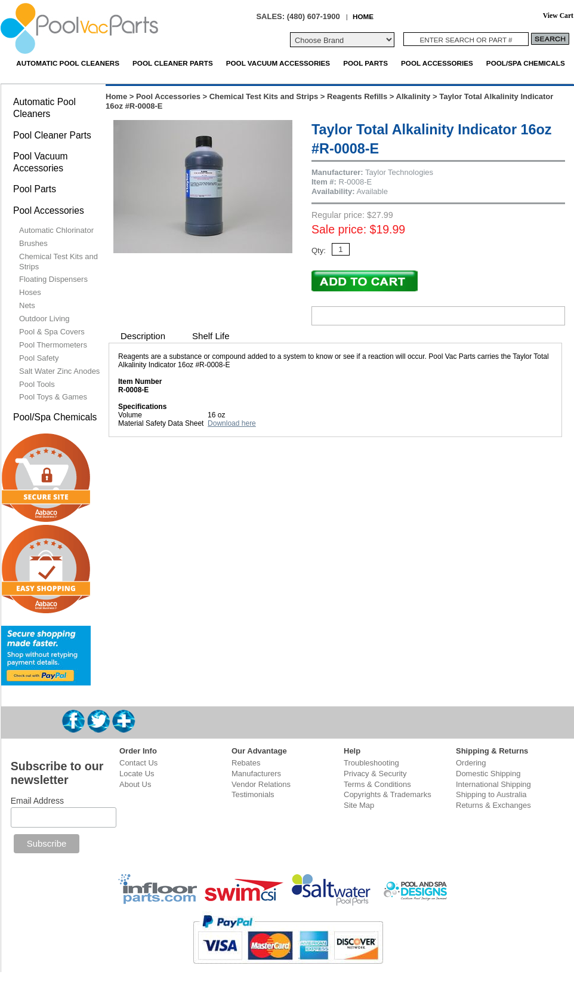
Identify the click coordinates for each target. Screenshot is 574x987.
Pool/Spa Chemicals (525, 63)
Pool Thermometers (53, 344)
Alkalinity (413, 96)
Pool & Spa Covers (52, 331)
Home (116, 96)
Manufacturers (256, 773)
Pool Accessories (437, 63)
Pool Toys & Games (53, 396)
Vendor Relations (261, 784)
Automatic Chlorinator (56, 230)
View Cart (558, 16)
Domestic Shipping (488, 773)
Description (143, 336)
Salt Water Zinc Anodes (59, 371)
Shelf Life (211, 336)
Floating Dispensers (53, 279)
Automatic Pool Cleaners (67, 63)
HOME (363, 16)
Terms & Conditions (377, 784)
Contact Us (138, 762)
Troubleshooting (371, 762)
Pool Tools (37, 384)
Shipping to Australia (491, 794)
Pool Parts (365, 63)
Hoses (30, 292)
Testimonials (253, 794)
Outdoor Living (44, 318)
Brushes (33, 243)
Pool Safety (39, 357)
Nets (27, 305)
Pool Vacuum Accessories (278, 63)
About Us (135, 784)
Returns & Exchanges (493, 805)
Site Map (359, 805)
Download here (232, 423)
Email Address (37, 800)
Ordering (471, 762)
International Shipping (493, 784)
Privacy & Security (375, 773)
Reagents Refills (357, 96)
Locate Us (137, 773)
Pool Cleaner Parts (172, 63)
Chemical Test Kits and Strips (264, 96)
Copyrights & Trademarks (387, 794)
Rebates (246, 762)
